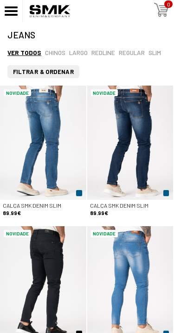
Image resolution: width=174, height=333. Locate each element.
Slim (154, 52)
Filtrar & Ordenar (43, 71)
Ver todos (24, 52)
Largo (78, 52)
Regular (132, 52)
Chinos (55, 52)
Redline (103, 52)
